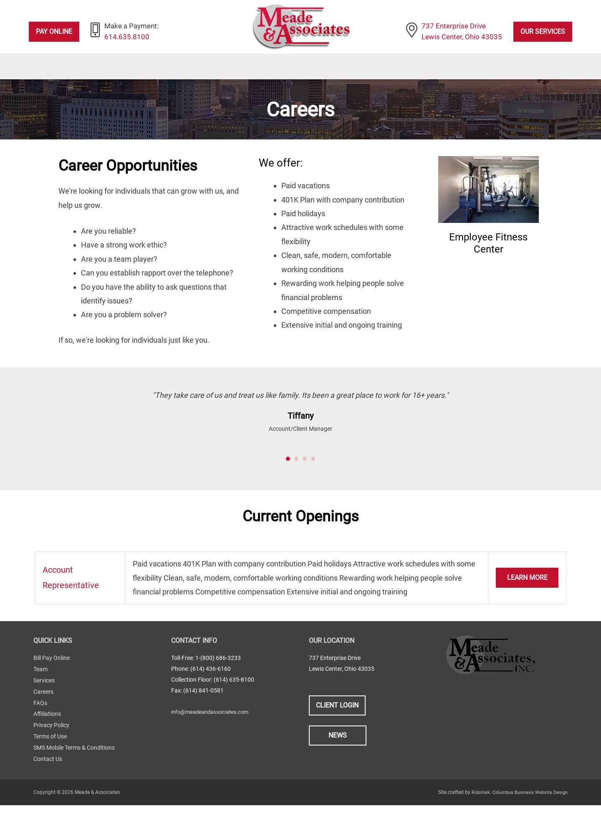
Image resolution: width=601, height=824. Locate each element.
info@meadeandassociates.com (213, 733)
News (337, 758)
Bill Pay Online (51, 680)
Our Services (542, 32)
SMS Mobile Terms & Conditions (74, 767)
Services (44, 702)
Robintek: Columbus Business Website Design (516, 811)
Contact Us (47, 778)
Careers (43, 713)
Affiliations (47, 734)
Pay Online (54, 32)
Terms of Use (50, 756)
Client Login (337, 727)
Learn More (527, 600)
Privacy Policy (51, 745)
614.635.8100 (128, 37)
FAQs (40, 723)
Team (40, 691)
